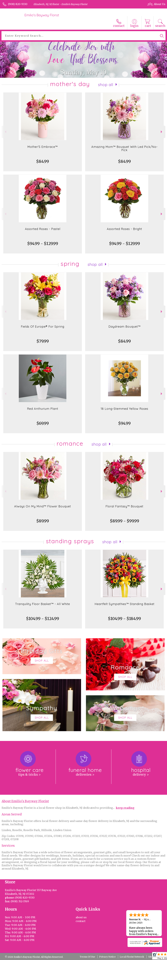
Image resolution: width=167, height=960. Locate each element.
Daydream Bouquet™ (124, 326)
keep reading (125, 807)
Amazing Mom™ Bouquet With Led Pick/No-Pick (124, 148)
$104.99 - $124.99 (42, 618)
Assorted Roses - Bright (124, 229)
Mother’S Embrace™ (42, 147)
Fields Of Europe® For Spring (42, 326)
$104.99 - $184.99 (124, 618)
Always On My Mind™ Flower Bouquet (42, 506)
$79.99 (43, 341)
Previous (5, 132)
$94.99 (124, 423)
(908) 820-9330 (17, 4)
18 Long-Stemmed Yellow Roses (124, 409)
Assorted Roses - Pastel (42, 229)
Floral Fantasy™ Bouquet (124, 506)
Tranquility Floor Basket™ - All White (42, 604)
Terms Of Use (87, 956)
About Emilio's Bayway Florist (25, 801)
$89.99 (42, 521)
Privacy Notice (107, 956)
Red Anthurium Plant (42, 409)
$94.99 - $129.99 (42, 243)
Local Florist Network (132, 956)
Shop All (106, 84)
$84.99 (42, 161)
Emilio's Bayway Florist (41, 15)
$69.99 (43, 423)
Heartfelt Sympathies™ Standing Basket (124, 604)
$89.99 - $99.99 (124, 521)
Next (161, 132)
